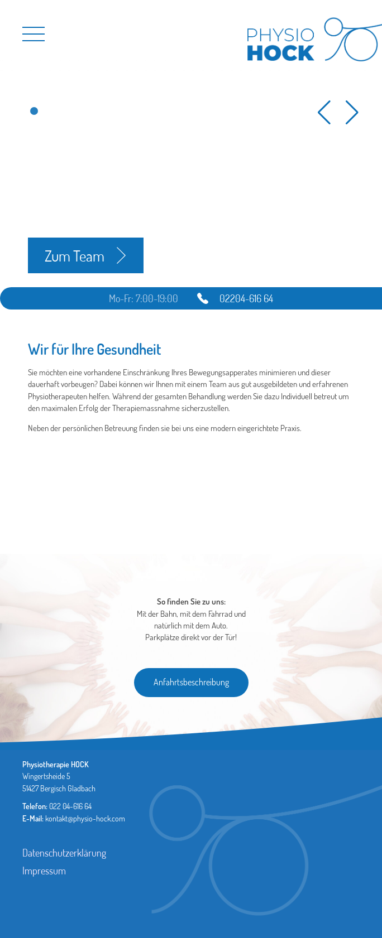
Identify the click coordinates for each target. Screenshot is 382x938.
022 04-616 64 (70, 806)
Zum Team (74, 255)
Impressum (44, 870)
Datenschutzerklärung (64, 853)
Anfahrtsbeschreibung (191, 682)
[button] (34, 111)
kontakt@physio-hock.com (85, 818)
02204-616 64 (246, 298)
